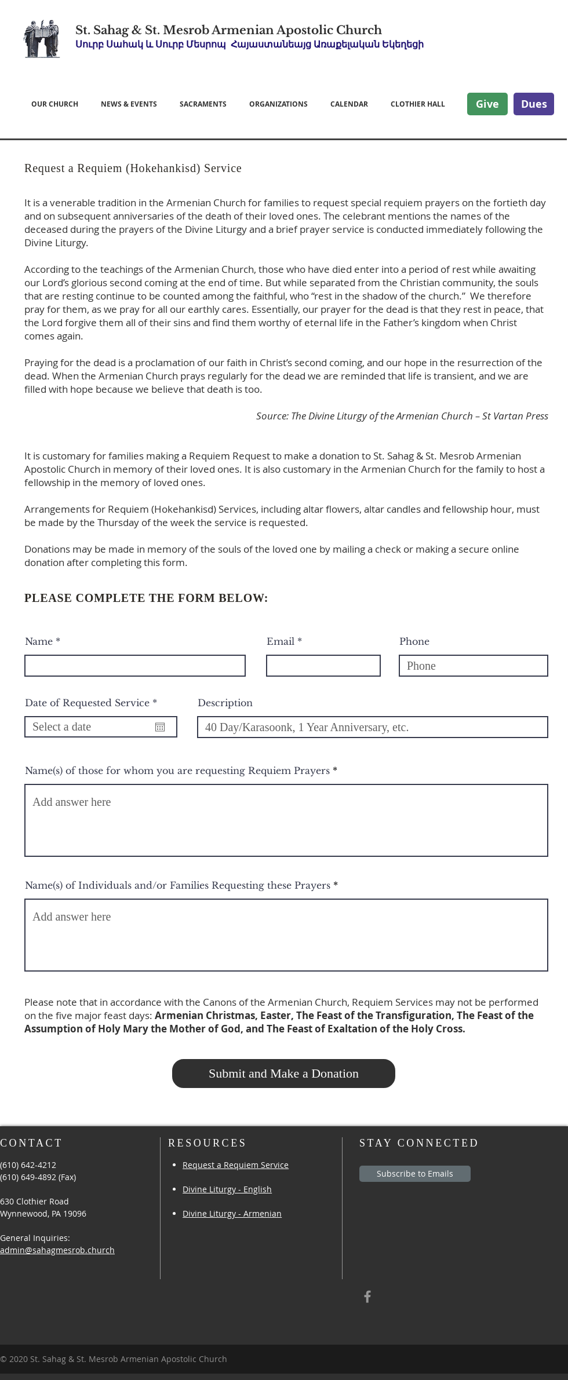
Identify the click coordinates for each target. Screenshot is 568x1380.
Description (225, 702)
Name (39, 641)
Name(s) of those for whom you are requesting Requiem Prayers (177, 770)
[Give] (487, 104)
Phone (414, 641)
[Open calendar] (160, 727)
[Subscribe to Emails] (415, 1174)
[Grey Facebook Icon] (367, 1296)
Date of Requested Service (94, 702)
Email (280, 641)
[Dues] (534, 104)
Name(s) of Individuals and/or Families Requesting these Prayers (177, 885)
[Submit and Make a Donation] (283, 1073)
